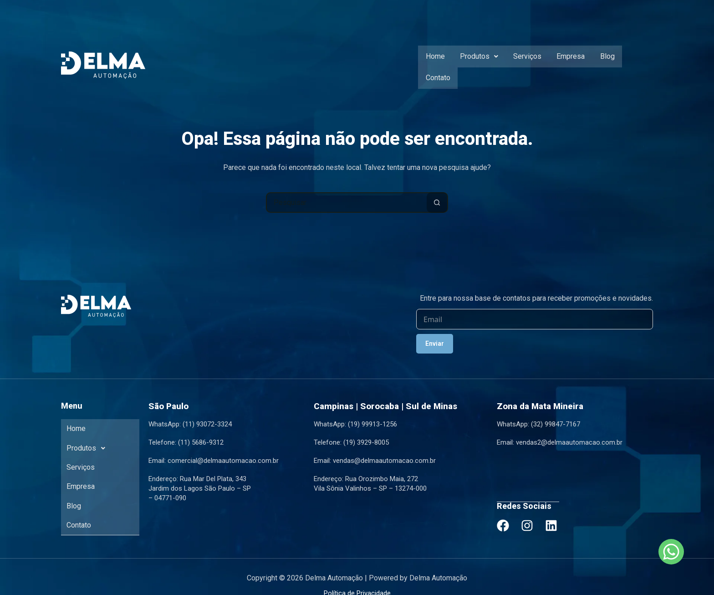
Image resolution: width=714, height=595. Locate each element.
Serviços (524, 60)
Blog (600, 60)
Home (434, 60)
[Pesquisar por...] (347, 190)
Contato (634, 60)
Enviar (434, 331)
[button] (477, 61)
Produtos (477, 60)
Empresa (565, 60)
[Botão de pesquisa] (437, 190)
